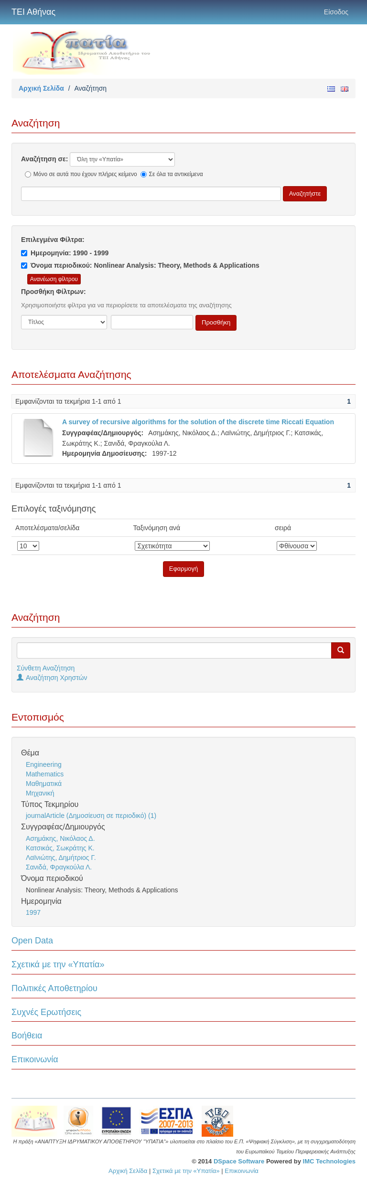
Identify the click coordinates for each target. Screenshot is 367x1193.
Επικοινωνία (34, 1059)
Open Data (32, 940)
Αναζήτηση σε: (44, 159)
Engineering (44, 764)
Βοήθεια (26, 1035)
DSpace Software (239, 1161)
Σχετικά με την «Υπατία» (58, 964)
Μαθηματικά (44, 783)
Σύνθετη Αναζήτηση (46, 668)
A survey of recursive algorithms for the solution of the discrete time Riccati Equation (198, 422)
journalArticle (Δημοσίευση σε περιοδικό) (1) (91, 815)
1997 (33, 912)
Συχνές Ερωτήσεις (46, 1012)
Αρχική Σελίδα (41, 88)
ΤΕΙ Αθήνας (33, 12)
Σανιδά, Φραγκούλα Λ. (59, 867)
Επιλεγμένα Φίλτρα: (53, 239)
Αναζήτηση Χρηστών (52, 677)
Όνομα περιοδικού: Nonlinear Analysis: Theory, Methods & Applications (140, 265)
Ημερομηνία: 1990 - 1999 (64, 253)
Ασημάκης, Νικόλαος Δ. (60, 838)
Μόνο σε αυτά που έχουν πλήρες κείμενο (81, 174)
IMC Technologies (329, 1161)
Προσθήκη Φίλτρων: (53, 291)
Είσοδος (336, 12)
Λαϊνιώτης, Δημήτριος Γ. (61, 857)
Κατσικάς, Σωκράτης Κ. (60, 848)
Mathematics (45, 774)
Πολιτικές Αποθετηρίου (54, 988)
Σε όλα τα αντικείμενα (171, 174)
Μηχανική (40, 793)
